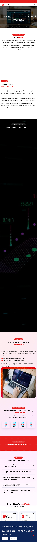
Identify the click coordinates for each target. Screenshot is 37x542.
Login (34, 1)
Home (10, 12)
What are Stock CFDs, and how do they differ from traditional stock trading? (16, 465)
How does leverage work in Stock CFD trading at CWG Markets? (17, 471)
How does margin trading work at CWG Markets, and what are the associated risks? (16, 484)
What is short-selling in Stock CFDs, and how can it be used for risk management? (17, 478)
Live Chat (28, 1)
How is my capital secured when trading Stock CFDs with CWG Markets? (16, 491)
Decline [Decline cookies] (5, 538)
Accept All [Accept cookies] (13, 538)
